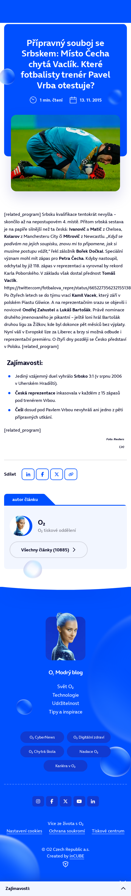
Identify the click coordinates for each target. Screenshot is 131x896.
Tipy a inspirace (39, 107)
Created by (65, 860)
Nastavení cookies (24, 831)
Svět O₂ (29, 51)
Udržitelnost (35, 88)
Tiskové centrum (108, 831)
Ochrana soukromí (67, 831)
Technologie (35, 70)
